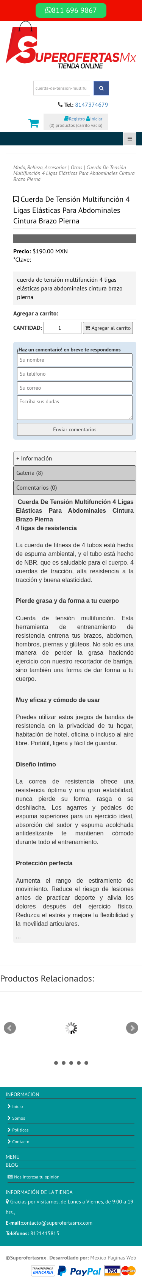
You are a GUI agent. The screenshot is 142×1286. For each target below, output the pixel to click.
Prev (10, 1028)
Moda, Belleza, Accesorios (40, 167)
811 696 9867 (71, 10)
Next (132, 1028)
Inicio (15, 1106)
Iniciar (94, 119)
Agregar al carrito (108, 328)
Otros (77, 167)
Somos (16, 1118)
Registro (74, 119)
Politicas (18, 1130)
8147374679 (91, 104)
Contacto (18, 1141)
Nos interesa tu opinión (33, 1177)
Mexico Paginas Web (113, 1257)
